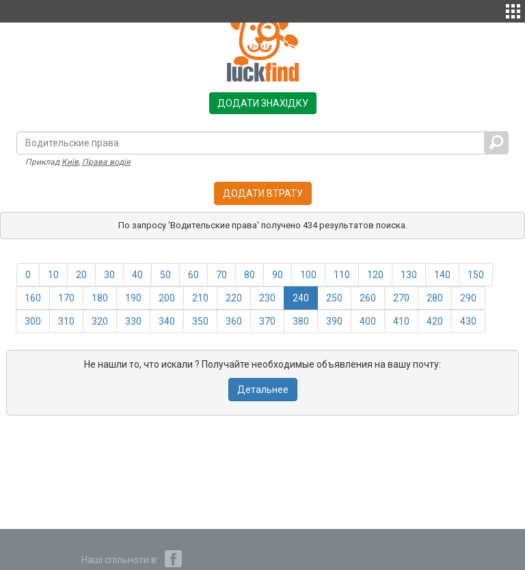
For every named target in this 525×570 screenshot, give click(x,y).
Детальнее (262, 389)
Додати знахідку (262, 103)
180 (100, 298)
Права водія (106, 162)
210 (200, 298)
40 (137, 274)
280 (435, 298)
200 (167, 298)
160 (33, 298)
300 (33, 321)
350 (200, 321)
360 (234, 321)
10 (53, 274)
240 (301, 298)
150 (476, 274)
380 (301, 321)
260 (368, 298)
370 (267, 321)
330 (133, 321)
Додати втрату (263, 193)
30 (109, 274)
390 (334, 321)
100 (308, 274)
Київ (70, 162)
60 (193, 274)
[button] (513, 9)
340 (167, 321)
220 (234, 298)
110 (342, 274)
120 (375, 274)
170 (66, 298)
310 (66, 321)
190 (133, 298)
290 (468, 298)
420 (435, 321)
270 (401, 298)
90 (277, 274)
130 (409, 274)
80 (249, 274)
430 (468, 321)
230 (267, 298)
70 (221, 274)
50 (165, 274)
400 (368, 321)
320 (100, 321)
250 (334, 298)
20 (81, 274)
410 (401, 321)
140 (442, 274)
